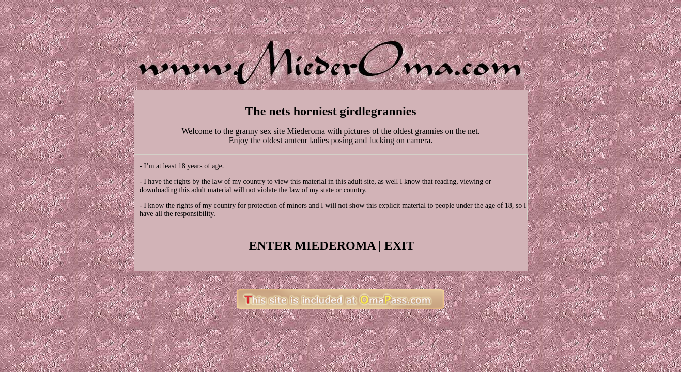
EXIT (399, 245)
